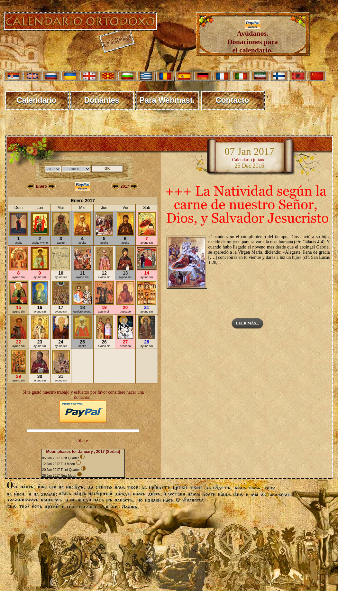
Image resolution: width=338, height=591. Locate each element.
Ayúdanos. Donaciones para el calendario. (252, 38)
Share (83, 440)
